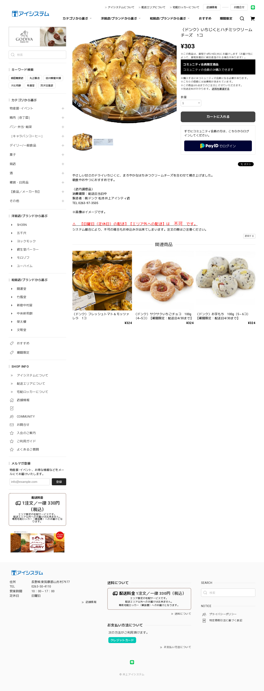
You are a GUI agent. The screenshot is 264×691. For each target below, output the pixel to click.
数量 (184, 97)
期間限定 (226, 18)
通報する (249, 236)
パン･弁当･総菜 (21, 127)
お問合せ (239, 7)
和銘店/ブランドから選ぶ (170, 18)
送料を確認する (220, 88)
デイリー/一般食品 (23, 145)
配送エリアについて (153, 7)
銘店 (13, 164)
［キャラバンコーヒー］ (27, 136)
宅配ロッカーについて (186, 7)
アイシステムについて (121, 7)
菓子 (13, 155)
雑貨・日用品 (19, 182)
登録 (59, 481)
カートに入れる (218, 117)
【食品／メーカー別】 (25, 192)
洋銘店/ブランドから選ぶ (121, 18)
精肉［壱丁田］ (21, 118)
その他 (14, 201)
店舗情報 (211, 7)
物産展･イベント (22, 108)
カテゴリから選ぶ (78, 18)
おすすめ (205, 18)
